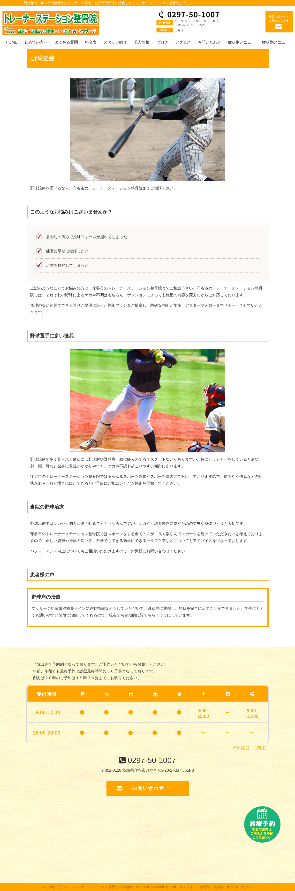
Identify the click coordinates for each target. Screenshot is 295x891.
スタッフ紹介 (115, 42)
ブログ (162, 42)
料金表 (91, 42)
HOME (11, 42)
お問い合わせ (209, 42)
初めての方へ (36, 42)
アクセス (183, 42)
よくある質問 (66, 42)
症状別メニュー (241, 42)
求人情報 (141, 42)
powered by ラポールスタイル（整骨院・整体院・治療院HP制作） (201, 887)
